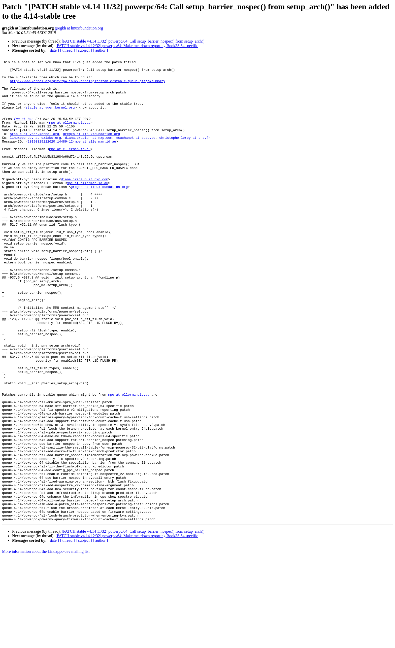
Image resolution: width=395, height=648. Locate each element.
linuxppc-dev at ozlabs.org (35, 153)
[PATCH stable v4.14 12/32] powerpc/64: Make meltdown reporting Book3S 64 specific (126, 46)
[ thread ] (67, 50)
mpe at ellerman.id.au (69, 135)
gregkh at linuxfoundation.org (79, 28)
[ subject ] (84, 50)
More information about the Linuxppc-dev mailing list (45, 643)
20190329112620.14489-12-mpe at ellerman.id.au (71, 158)
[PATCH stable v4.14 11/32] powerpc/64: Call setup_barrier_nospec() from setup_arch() (133, 41)
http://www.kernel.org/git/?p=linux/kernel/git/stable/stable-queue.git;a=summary (87, 85)
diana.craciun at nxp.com (88, 153)
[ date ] (53, 50)
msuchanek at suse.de (135, 153)
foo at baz (24, 130)
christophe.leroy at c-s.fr (184, 153)
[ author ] (100, 50)
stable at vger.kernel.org (50, 117)
